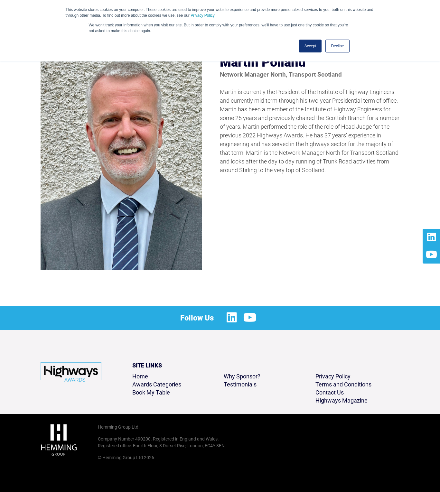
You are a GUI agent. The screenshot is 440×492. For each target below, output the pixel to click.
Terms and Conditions (343, 384)
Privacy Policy (202, 15)
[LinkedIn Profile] (431, 237)
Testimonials (240, 384)
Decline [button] (337, 46)
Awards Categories (156, 384)
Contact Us (329, 392)
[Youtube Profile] (431, 255)
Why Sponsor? (242, 376)
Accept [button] (310, 46)
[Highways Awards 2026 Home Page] (71, 372)
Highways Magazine (341, 400)
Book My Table (151, 392)
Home (140, 376)
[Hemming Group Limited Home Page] (67, 440)
